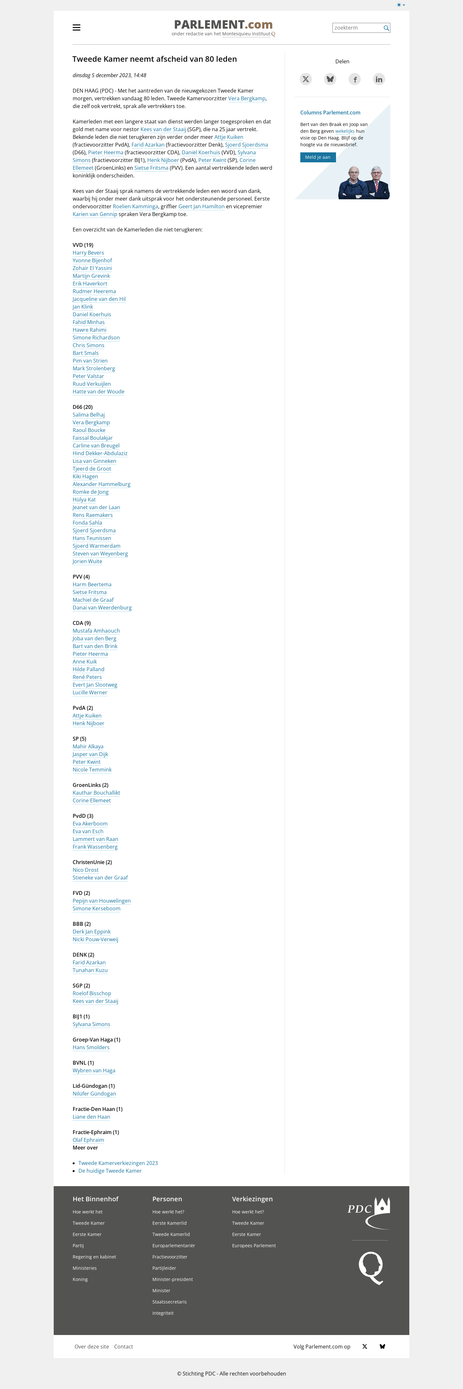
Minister (161, 1290)
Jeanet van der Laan (96, 507)
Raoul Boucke (89, 430)
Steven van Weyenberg (100, 553)
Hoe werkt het (88, 1212)
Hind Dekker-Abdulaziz (100, 453)
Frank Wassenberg (95, 846)
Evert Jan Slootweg (95, 684)
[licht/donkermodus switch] (403, 5)
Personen (167, 1198)
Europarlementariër (173, 1245)
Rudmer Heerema (94, 291)
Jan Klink (83, 306)
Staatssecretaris (169, 1302)
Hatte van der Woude (98, 391)
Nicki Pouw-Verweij (95, 939)
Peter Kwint (212, 160)
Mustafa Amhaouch (96, 630)
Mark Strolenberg (94, 368)
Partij (78, 1245)
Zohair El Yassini (92, 268)
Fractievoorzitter (169, 1257)
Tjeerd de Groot (92, 468)
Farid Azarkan (148, 144)
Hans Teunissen (92, 538)
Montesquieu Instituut (246, 34)
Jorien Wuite (87, 561)
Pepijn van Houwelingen (102, 900)
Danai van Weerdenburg (102, 607)
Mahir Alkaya (88, 746)
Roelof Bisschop (92, 993)
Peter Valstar (88, 376)
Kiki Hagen (85, 476)
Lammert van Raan (95, 839)
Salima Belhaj (89, 414)
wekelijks (345, 131)
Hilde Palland (88, 669)
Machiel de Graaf (93, 599)
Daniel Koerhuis (92, 314)
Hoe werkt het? (168, 1212)
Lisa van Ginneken (94, 461)
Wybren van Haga (94, 1070)
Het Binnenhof (95, 1198)
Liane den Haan (91, 1116)
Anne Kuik (85, 661)
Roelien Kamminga (135, 206)
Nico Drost (86, 869)
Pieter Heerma (105, 152)
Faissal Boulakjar (93, 437)
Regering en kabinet (94, 1257)
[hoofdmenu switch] (76, 30)
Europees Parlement (254, 1245)
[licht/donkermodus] (403, 6)
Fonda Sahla (87, 522)
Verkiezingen (252, 1198)
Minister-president (172, 1279)
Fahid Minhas (89, 322)
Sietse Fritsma (151, 167)
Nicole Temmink (92, 769)
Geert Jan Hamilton (201, 206)
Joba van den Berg (94, 638)
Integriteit (163, 1313)
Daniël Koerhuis (201, 152)
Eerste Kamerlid (169, 1223)
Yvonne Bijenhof (92, 260)
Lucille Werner (90, 692)
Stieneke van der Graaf (100, 877)
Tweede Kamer (89, 1223)
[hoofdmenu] (97, 30)
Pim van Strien (90, 360)
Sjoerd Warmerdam (97, 545)
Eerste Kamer (87, 1234)
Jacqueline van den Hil (99, 298)
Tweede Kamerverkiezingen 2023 (118, 1163)
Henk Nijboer (163, 160)
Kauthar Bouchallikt (96, 792)
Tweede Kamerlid (171, 1234)
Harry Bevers (88, 252)
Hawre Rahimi (89, 329)
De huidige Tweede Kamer (110, 1170)
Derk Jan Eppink (92, 931)
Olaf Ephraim (88, 1139)
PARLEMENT (223, 24)
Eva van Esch (88, 831)
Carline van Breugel (96, 445)
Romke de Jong (91, 491)
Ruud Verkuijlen (92, 383)
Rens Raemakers (93, 515)
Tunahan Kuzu (90, 970)
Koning (80, 1279)
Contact (123, 1346)
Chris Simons (88, 345)
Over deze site (92, 1346)
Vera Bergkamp (247, 98)
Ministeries (85, 1268)
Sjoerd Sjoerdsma (246, 144)
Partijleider (164, 1268)
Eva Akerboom (90, 823)
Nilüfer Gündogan (94, 1093)
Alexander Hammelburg (102, 484)
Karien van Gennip (95, 214)
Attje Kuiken (228, 136)
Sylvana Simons (91, 1024)
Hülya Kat (84, 499)
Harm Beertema (92, 584)
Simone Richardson (96, 337)
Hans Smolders (91, 1047)
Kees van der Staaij (163, 129)
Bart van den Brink (95, 646)
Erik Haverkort (90, 283)
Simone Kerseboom (97, 908)
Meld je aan (318, 157)
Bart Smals (86, 352)
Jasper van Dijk (90, 754)
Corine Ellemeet (92, 800)
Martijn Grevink (91, 275)
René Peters (87, 677)
